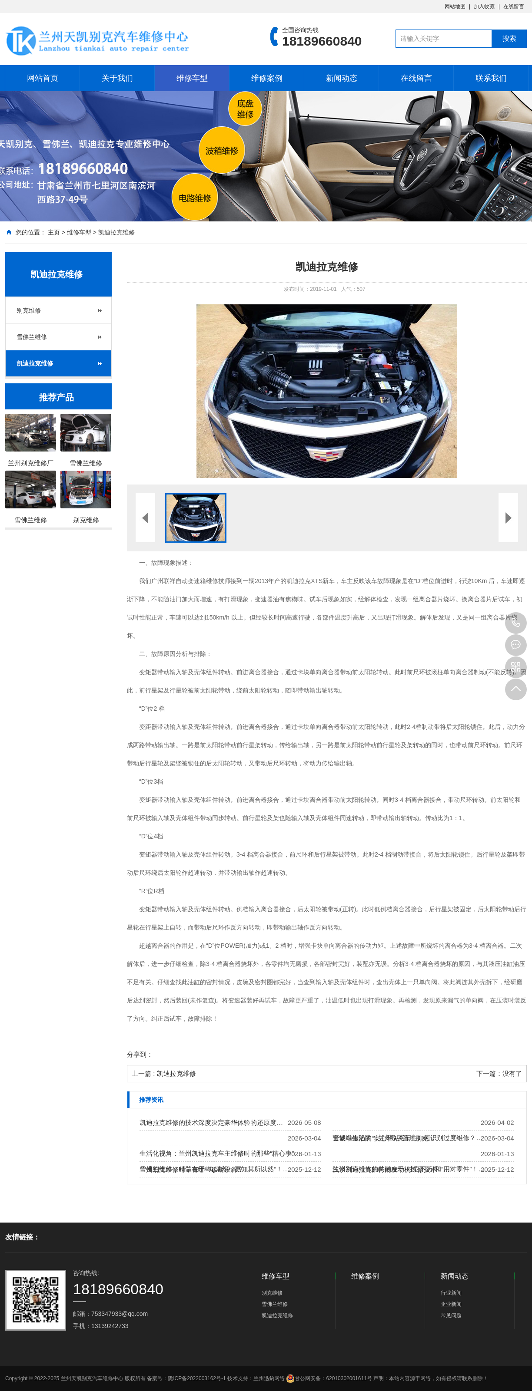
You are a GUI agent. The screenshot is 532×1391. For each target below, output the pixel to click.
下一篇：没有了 (499, 1073)
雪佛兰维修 (32, 336)
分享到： (140, 1054)
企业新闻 (451, 1304)
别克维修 (29, 310)
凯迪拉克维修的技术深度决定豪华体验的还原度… (211, 1122)
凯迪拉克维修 (116, 232)
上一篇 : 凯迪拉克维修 (164, 1073)
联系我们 (491, 78)
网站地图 (455, 6)
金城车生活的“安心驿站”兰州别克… (383, 1138)
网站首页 (42, 78)
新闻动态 (341, 78)
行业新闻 (451, 1293)
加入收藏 (484, 6)
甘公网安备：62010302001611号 (329, 1378)
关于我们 (117, 78)
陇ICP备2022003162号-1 (197, 1378)
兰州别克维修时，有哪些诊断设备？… (195, 1169)
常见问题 (451, 1315)
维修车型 (192, 78)
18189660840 (516, 623)
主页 (54, 232)
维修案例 (267, 78)
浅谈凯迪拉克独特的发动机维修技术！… (391, 1169)
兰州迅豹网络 (269, 1378)
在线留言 (513, 6)
